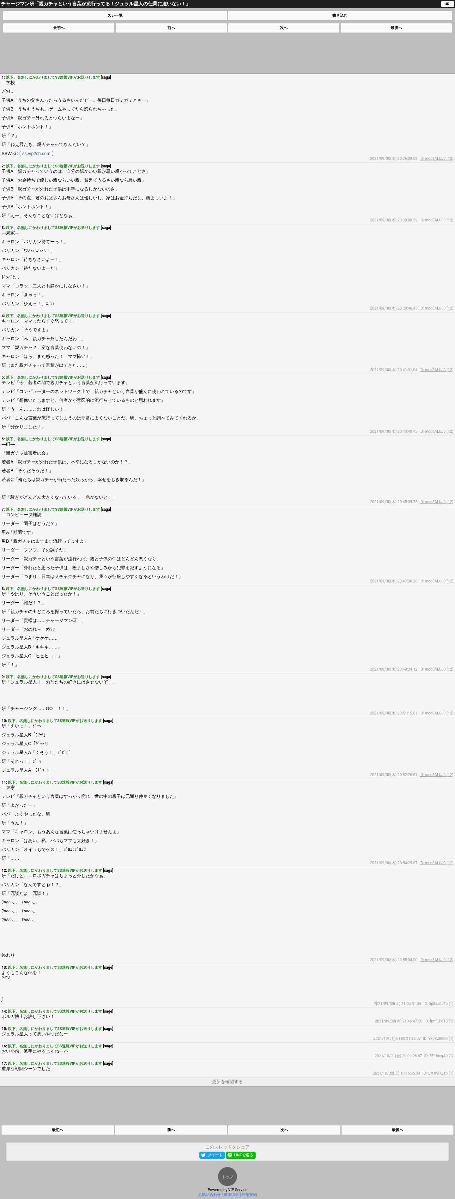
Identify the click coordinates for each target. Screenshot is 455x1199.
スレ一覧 (115, 15)
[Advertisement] (227, 53)
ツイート (214, 1155)
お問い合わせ (209, 1194)
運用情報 (231, 1194)
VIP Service (237, 1190)
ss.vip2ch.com (36, 153)
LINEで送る (243, 1155)
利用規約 (249, 1194)
